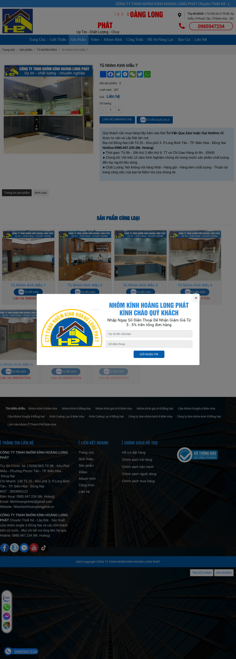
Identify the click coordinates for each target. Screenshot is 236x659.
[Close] (196, 298)
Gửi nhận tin (149, 354)
